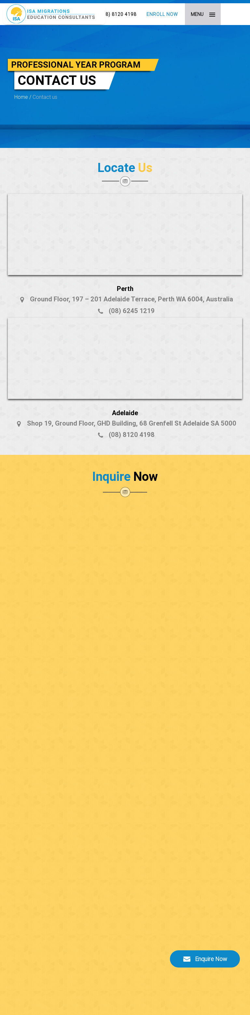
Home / (23, 97)
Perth (125, 288)
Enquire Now (205, 959)
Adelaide (125, 412)
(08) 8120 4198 (118, 14)
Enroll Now (162, 14)
